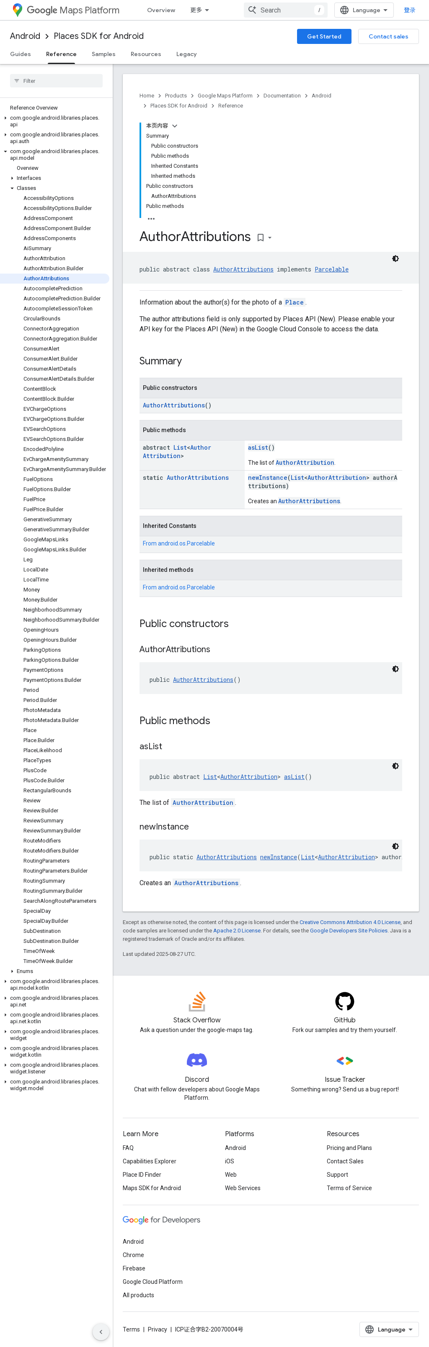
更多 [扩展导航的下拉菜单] (196, 10)
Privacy (157, 1329)
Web (231, 1174)
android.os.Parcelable (186, 543)
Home (147, 95)
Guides (20, 54)
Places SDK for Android (99, 36)
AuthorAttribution (177, 451)
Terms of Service (349, 1188)
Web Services (243, 1188)
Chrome (133, 1255)
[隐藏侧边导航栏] (101, 1332)
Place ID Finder (142, 1174)
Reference (230, 105)
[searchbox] (56, 80)
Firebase (134, 1268)
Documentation (282, 95)
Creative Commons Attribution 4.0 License (350, 922)
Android (25, 36)
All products (138, 1295)
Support (337, 1174)
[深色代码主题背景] (395, 258)
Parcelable (332, 269)
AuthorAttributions (243, 269)
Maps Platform (73, 10)
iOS (229, 1161)
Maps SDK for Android (152, 1188)
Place (294, 302)
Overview (161, 10)
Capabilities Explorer (149, 1161)
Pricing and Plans (349, 1148)
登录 (410, 10)
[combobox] (286, 10)
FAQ (128, 1148)
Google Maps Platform (225, 95)
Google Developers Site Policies (349, 930)
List (180, 447)
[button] (54, 121)
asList (258, 447)
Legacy (186, 54)
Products (176, 95)
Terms (131, 1329)
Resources (146, 54)
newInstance (267, 477)
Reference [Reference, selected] (61, 54)
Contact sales (388, 36)
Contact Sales (345, 1161)
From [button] (179, 543)
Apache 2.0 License (237, 930)
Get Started (324, 36)
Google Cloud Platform (153, 1281)
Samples (104, 54)
